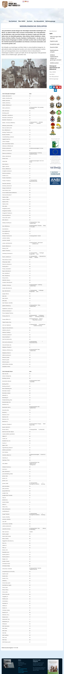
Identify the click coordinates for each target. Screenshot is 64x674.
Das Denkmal (13, 21)
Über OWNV (22, 21)
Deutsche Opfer (54, 47)
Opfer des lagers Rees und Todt (55, 37)
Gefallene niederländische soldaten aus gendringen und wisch (55, 57)
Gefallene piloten (54, 63)
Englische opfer (54, 41)
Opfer (51, 33)
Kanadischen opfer (55, 44)
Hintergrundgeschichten (23, 671)
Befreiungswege (50, 21)
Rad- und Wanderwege (22, 668)
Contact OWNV (21, 672)
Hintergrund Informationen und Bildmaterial (55, 67)
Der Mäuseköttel (39, 21)
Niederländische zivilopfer (54, 51)
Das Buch (30, 21)
